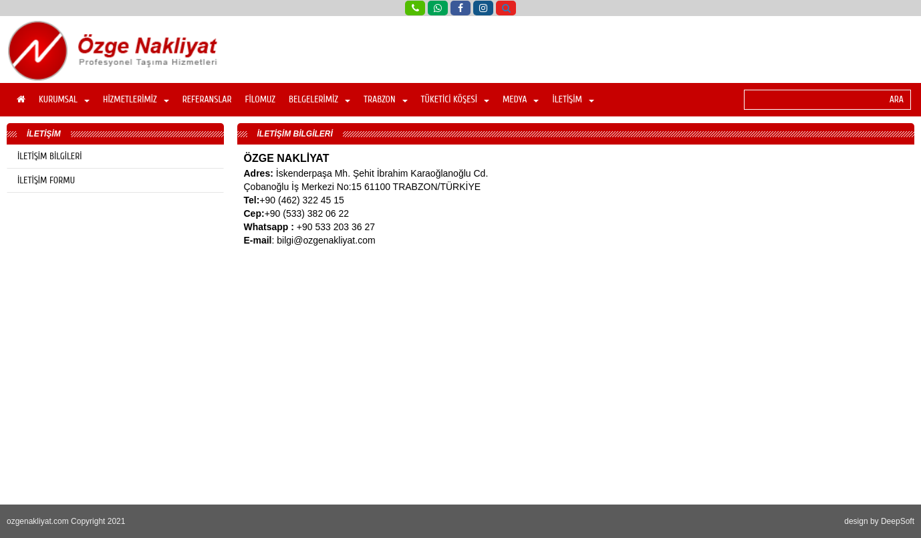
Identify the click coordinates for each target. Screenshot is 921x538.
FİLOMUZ (260, 99)
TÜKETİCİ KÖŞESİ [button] (455, 99)
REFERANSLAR (207, 99)
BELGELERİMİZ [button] (319, 99)
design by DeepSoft (879, 521)
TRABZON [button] (386, 99)
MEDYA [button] (521, 99)
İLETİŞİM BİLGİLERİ (49, 156)
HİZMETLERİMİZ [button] (136, 99)
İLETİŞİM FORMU (46, 180)
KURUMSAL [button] (64, 99)
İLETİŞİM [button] (573, 99)
